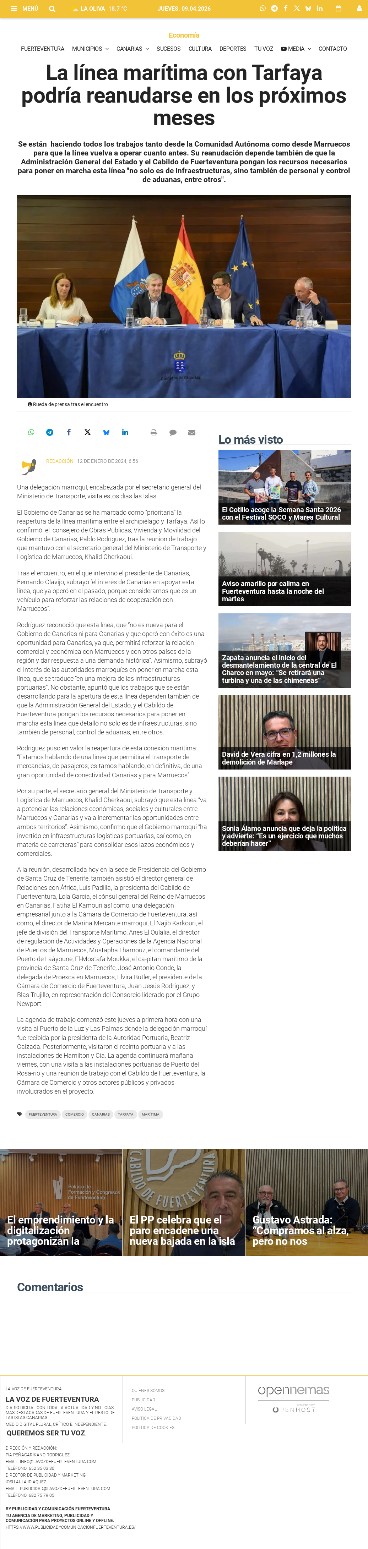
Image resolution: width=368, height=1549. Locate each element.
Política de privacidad (156, 1418)
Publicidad (143, 1399)
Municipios (87, 48)
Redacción (60, 461)
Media (296, 48)
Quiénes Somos (148, 1390)
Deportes (233, 48)
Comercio (74, 1114)
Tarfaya (126, 1114)
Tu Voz (263, 48)
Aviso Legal (144, 1409)
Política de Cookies (153, 1427)
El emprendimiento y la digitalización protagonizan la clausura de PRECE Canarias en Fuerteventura (60, 1246)
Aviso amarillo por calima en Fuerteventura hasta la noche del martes (273, 591)
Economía (184, 35)
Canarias (130, 48)
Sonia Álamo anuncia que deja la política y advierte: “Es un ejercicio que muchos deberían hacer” (284, 836)
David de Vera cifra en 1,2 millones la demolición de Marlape (279, 758)
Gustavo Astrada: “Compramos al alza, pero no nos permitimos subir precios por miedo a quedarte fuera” (301, 1246)
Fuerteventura (42, 48)
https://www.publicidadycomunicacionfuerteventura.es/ (71, 1527)
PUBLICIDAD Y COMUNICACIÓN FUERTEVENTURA (61, 1508)
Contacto (333, 48)
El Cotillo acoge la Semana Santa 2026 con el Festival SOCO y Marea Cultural (281, 513)
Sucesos (169, 48)
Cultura (200, 48)
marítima (150, 1114)
